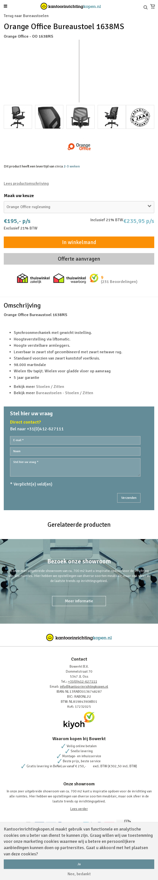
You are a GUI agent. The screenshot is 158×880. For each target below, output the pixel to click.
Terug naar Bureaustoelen (26, 15)
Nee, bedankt (79, 873)
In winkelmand (79, 242)
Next (148, 71)
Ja (79, 864)
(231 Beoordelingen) (119, 281)
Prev (10, 71)
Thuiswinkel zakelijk (33, 278)
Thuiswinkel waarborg (69, 278)
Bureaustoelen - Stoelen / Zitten (64, 392)
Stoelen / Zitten (50, 386)
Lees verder (79, 809)
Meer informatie (79, 601)
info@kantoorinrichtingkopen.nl (84, 686)
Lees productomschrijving (26, 183)
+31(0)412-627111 (82, 681)
